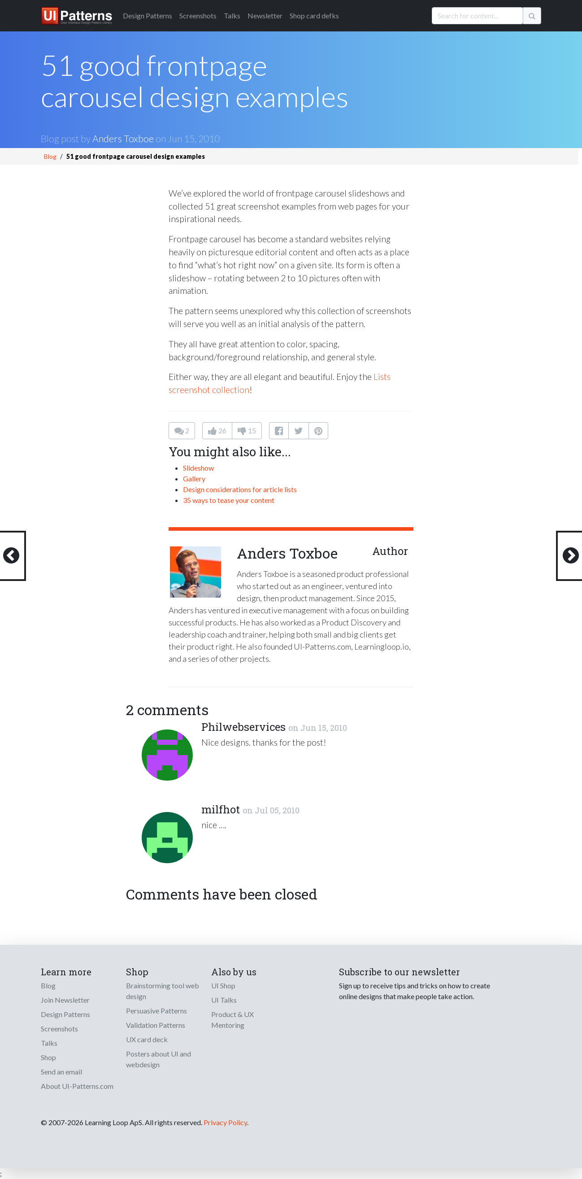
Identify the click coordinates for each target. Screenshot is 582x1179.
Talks (232, 15)
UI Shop (223, 985)
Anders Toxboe (123, 138)
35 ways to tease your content (228, 500)
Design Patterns (65, 1014)
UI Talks (224, 1000)
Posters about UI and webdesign (158, 1059)
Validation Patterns (155, 1025)
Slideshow (198, 467)
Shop (48, 1057)
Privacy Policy (225, 1122)
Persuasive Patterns (156, 1010)
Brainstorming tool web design (162, 990)
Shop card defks (314, 15)
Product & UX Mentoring (232, 1019)
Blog (50, 156)
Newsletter (265, 15)
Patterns (147, 15)
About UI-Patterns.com (77, 1086)
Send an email (61, 1071)
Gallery (194, 478)
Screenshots (198, 15)
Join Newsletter (65, 1000)
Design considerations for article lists (240, 489)
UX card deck (147, 1039)
